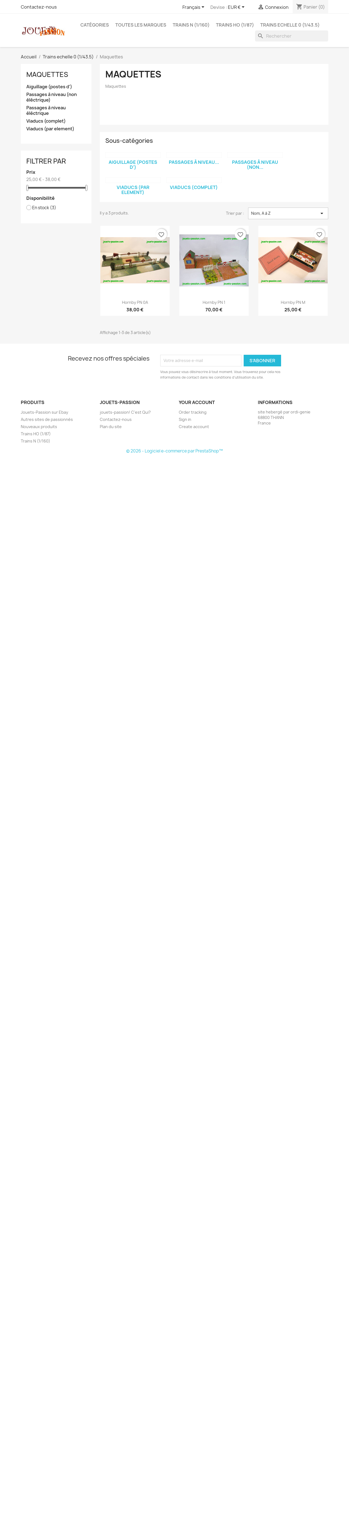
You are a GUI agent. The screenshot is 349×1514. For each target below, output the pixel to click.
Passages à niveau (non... (255, 164)
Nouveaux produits (39, 426)
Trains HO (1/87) (235, 25)
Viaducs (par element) (50, 129)
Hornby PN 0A (135, 302)
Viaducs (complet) (46, 121)
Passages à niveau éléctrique (46, 110)
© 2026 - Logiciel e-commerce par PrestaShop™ (174, 451)
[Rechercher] (291, 36)
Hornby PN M (293, 302)
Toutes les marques (140, 25)
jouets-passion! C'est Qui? (125, 412)
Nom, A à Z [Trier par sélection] (288, 213)
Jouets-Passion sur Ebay (44, 412)
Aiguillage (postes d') (49, 87)
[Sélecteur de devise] (237, 7)
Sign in (185, 419)
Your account (197, 402)
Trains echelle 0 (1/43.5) (290, 25)
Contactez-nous (39, 7)
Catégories (94, 25)
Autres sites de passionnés (47, 419)
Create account (194, 426)
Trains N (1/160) (191, 25)
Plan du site (111, 426)
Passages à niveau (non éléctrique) (51, 97)
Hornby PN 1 (214, 302)
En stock (44, 208)
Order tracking (193, 412)
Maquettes (47, 74)
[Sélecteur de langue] (194, 7)
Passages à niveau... (194, 162)
